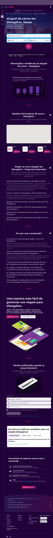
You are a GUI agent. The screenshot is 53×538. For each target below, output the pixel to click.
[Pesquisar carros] (2, 16)
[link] (16, 151)
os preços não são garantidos (35, 498)
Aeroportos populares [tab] (14, 435)
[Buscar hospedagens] (2, 14)
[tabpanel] (29, 88)
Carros (8, 13)
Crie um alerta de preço (28, 481)
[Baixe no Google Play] (43, 518)
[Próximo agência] (49, 141)
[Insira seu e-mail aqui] (30, 407)
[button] (2, 7)
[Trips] (2, 20)
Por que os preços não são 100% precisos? (29, 507)
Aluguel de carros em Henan (27, 13)
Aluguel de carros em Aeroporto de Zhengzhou (18, 444)
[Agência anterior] (8, 141)
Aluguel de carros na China (15, 13)
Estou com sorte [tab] (37, 435)
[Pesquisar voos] (2, 11)
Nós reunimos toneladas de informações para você (29, 505)
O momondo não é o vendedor (29, 502)
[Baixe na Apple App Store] (43, 521)
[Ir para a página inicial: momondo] (9, 7)
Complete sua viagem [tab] (26, 435)
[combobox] (10, 32)
